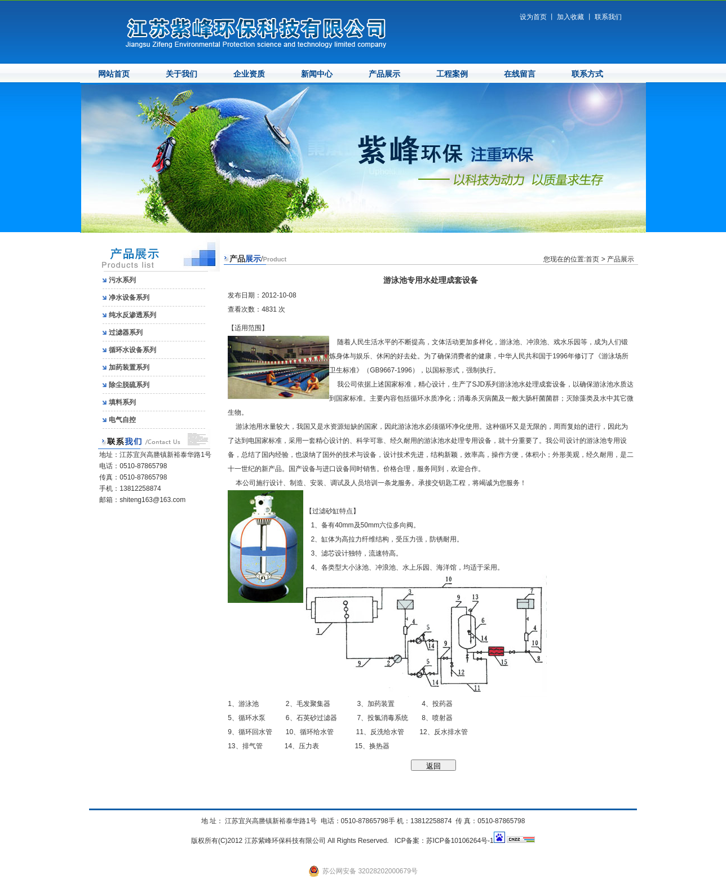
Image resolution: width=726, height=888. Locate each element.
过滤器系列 (126, 332)
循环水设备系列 (132, 350)
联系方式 (587, 74)
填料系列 (122, 402)
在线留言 (519, 74)
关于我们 (181, 74)
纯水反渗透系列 (132, 315)
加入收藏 (570, 17)
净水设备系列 (129, 297)
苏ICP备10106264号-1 (460, 841)
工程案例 (452, 74)
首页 (592, 259)
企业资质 (249, 74)
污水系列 (122, 280)
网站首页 (114, 74)
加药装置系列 (129, 367)
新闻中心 (317, 74)
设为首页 (533, 17)
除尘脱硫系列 (129, 385)
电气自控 (122, 420)
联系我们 (608, 17)
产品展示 (384, 74)
